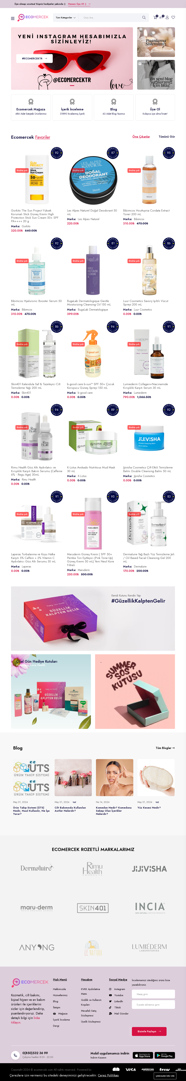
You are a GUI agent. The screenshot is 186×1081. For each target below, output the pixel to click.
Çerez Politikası (108, 1075)
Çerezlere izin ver (165, 1076)
